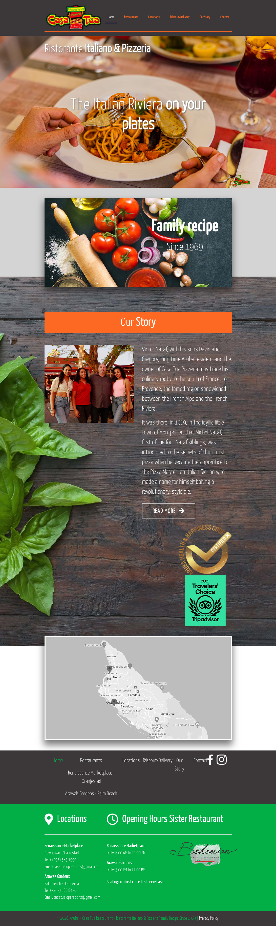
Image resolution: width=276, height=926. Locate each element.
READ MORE (169, 510)
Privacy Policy (209, 918)
